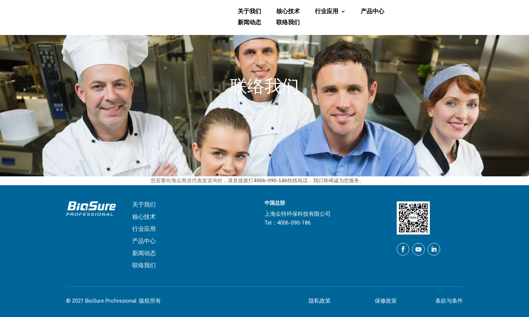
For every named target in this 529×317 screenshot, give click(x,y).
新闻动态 (249, 23)
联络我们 (288, 23)
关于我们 (249, 12)
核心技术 (288, 12)
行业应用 (326, 12)
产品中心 (372, 12)
